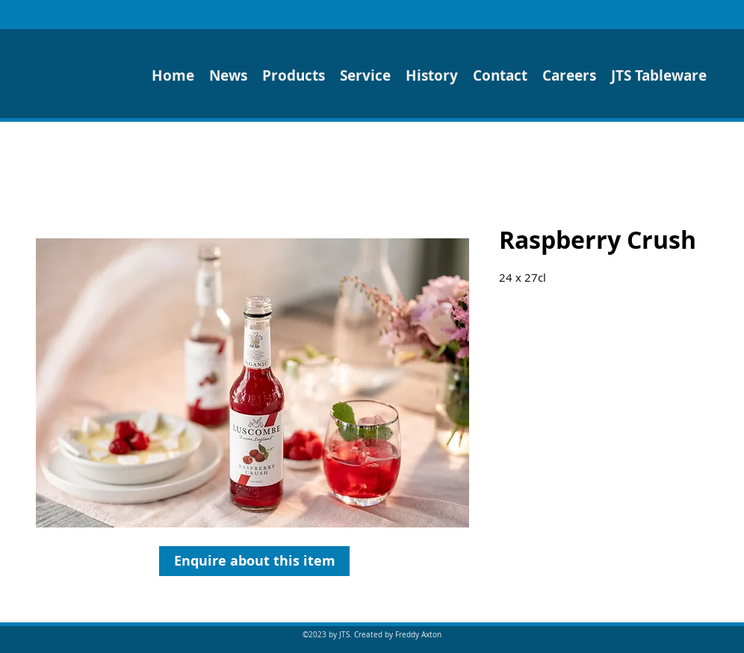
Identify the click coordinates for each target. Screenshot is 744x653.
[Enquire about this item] (254, 561)
